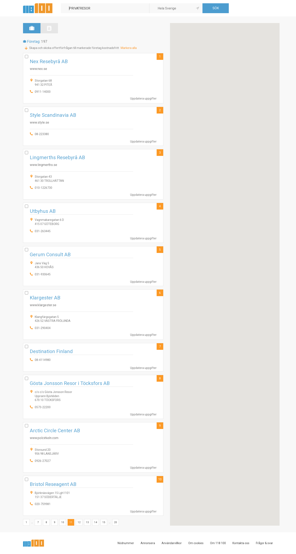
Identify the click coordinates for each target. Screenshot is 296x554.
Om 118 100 (218, 543)
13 (87, 522)
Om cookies (196, 543)
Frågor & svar (264, 543)
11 (70, 522)
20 (115, 522)
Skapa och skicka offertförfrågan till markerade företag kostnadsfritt (74, 48)
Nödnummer (126, 543)
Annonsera (148, 543)
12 (79, 522)
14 (95, 522)
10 (160, 479)
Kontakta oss (240, 543)
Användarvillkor (172, 543)
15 (103, 522)
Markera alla (129, 48)
